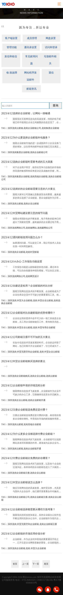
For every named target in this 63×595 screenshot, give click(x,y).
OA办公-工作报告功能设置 (27, 261)
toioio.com (31, 577)
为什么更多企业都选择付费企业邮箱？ (34, 434)
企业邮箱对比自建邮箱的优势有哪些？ (34, 312)
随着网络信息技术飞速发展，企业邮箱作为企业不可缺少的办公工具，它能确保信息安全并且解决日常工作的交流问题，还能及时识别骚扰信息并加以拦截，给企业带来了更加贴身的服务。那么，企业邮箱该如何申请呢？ (37, 393)
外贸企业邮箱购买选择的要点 (29, 361)
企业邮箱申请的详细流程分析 (29, 385)
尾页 (46, 564)
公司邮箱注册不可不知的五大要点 (31, 337)
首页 (15, 564)
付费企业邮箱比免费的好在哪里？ (31, 458)
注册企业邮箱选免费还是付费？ (30, 409)
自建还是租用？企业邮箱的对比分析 (33, 285)
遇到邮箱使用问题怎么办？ (28, 237)
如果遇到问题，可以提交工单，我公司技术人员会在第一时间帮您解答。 (37, 245)
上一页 (25, 564)
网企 (25, 577)
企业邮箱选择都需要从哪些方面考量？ (34, 509)
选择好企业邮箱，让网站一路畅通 (31, 113)
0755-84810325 (29, 580)
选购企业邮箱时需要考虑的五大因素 (33, 161)
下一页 (35, 564)
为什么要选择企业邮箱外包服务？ (31, 137)
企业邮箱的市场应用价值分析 (29, 533)
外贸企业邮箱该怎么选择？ (28, 482)
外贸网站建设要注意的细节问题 (30, 213)
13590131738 (42, 580)
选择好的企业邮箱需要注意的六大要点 (34, 188)
